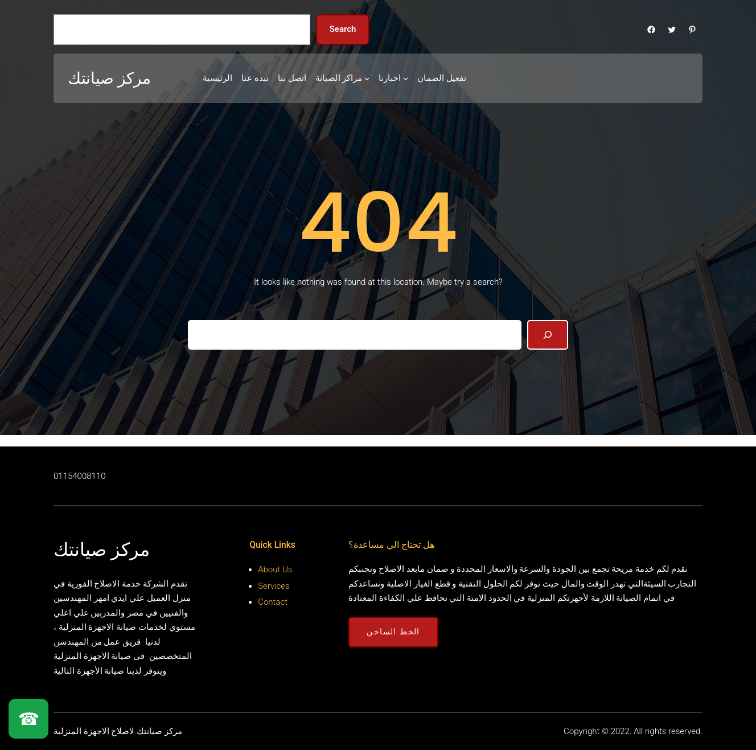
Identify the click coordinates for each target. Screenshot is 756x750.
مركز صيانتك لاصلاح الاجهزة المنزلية (118, 731)
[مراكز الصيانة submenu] (366, 78)
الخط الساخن (393, 631)
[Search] (547, 335)
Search (343, 29)
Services (274, 586)
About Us (275, 569)
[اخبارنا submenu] (405, 78)
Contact (272, 602)
